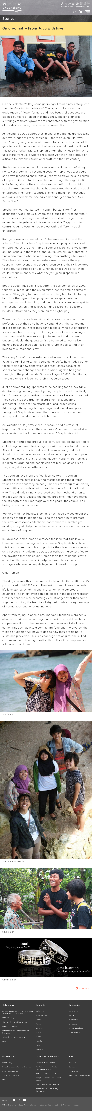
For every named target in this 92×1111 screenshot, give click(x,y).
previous (82, 988)
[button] (87, 11)
